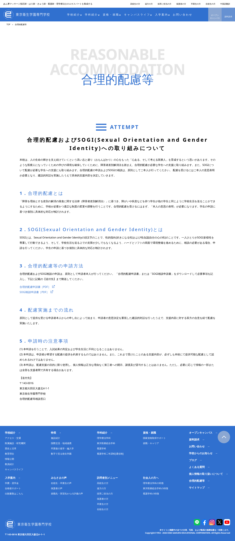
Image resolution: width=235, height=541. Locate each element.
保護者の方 (181, 3)
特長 (53, 432)
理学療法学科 (104, 438)
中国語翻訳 (225, 3)
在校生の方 (210, 3)
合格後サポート (13, 488)
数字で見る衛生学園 (61, 453)
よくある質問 (197, 467)
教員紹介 (9, 464)
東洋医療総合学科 (106, 443)
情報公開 (9, 458)
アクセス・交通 (13, 438)
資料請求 (228, 16)
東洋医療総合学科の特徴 (155, 488)
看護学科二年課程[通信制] (110, 453)
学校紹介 (74, 14)
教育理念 (9, 453)
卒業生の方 (196, 3)
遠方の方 (149, 3)
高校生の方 (135, 3)
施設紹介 (55, 438)
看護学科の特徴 (151, 493)
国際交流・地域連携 (61, 443)
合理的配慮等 (197, 480)
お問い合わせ (182, 14)
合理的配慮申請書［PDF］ (35, 287)
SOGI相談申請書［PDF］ (34, 292)
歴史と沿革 (10, 448)
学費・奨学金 (12, 483)
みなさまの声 (59, 478)
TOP (8, 24)
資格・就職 (112, 14)
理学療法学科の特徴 (153, 483)
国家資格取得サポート (154, 438)
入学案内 (162, 14)
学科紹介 (92, 14)
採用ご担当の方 (164, 3)
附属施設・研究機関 (15, 443)
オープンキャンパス (215, 16)
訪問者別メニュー (107, 478)
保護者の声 (56, 488)
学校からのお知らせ (200, 453)
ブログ (193, 460)
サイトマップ (197, 487)
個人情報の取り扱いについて (206, 474)
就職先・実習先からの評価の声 (67, 493)
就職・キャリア (151, 443)
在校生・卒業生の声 (61, 483)
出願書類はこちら (14, 493)
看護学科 (101, 448)
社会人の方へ (151, 478)
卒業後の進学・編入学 (62, 448)
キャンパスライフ (138, 14)
